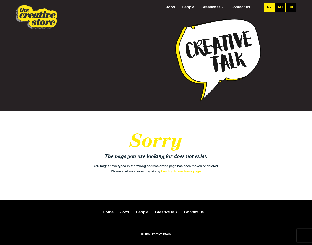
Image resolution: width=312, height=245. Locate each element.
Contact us (240, 7)
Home (108, 212)
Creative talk (212, 7)
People (188, 7)
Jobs (170, 7)
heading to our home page (181, 171)
